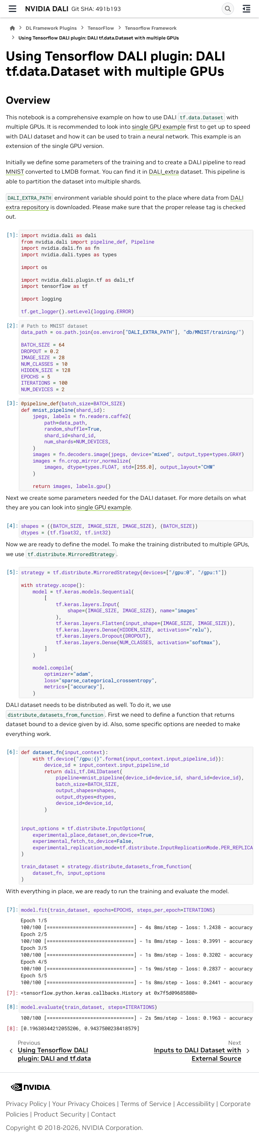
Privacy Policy (26, 1104)
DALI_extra (164, 171)
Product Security (59, 1114)
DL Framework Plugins (51, 28)
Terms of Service (146, 1104)
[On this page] (246, 9)
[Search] (228, 9)
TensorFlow (101, 28)
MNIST (15, 171)
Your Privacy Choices (83, 1104)
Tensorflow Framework (151, 28)
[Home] (12, 28)
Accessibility (195, 1104)
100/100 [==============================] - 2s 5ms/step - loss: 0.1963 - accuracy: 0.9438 (137, 1017)
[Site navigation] (12, 9)
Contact (103, 1114)
